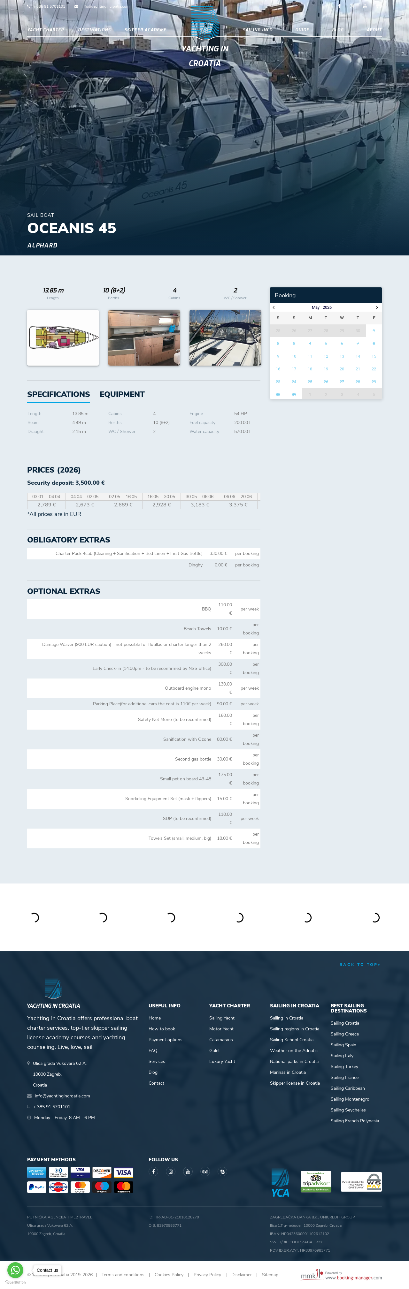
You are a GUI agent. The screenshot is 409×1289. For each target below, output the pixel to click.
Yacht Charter (45, 30)
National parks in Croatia (294, 1061)
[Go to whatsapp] (15, 1270)
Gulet (214, 1051)
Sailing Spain (343, 1045)
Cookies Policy (169, 1275)
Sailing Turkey (344, 1067)
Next (252, 337)
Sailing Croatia (345, 1023)
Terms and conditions (123, 1275)
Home (155, 1018)
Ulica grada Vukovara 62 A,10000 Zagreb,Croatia (60, 1074)
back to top (360, 964)
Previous (35, 337)
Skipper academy (145, 30)
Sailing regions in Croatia (294, 1029)
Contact (156, 1083)
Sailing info (258, 30)
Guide (302, 30)
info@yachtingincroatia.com (105, 6)
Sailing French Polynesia (355, 1121)
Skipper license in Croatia (295, 1083)
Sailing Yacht (222, 1018)
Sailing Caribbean (348, 1088)
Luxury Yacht (222, 1061)
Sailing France (345, 1077)
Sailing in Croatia (286, 1018)
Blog (338, 30)
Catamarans (221, 1040)
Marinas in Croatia (288, 1072)
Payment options (165, 1040)
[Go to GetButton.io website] (15, 1282)
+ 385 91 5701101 (49, 6)
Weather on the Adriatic (294, 1051)
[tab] (122, 394)
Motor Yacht (221, 1029)
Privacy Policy (207, 1275)
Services (157, 1061)
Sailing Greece (345, 1034)
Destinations (94, 30)
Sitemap (270, 1275)
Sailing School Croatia (291, 1040)
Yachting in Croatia (204, 56)
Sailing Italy (342, 1056)
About (374, 30)
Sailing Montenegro (350, 1099)
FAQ (153, 1051)
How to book (162, 1029)
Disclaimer (241, 1275)
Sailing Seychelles (348, 1110)
